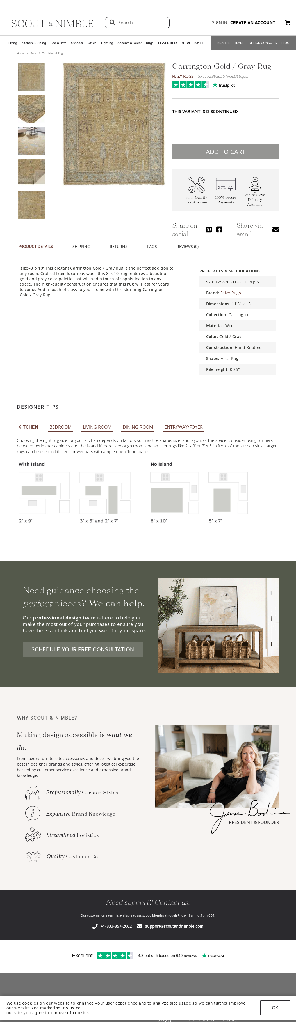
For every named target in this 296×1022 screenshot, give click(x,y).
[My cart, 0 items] (288, 23)
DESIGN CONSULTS (263, 43)
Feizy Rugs (182, 76)
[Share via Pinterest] (209, 226)
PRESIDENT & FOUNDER (254, 819)
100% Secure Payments (225, 196)
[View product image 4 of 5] (31, 173)
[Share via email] (275, 226)
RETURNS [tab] (118, 243)
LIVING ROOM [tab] (97, 424)
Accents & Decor (129, 43)
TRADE (239, 43)
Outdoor (77, 43)
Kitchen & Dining (34, 43)
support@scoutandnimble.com (174, 922)
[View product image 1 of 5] (31, 77)
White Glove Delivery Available (254, 196)
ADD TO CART (225, 148)
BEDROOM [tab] (60, 424)
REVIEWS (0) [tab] (188, 243)
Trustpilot (175, 83)
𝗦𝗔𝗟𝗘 (199, 43)
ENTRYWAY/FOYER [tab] (183, 424)
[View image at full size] (114, 124)
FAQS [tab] (152, 243)
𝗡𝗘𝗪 (185, 43)
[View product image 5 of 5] (31, 205)
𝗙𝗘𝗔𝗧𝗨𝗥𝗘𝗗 (167, 43)
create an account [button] (252, 22)
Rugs (149, 43)
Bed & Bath (59, 43)
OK (275, 1007)
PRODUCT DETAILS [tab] (35, 243)
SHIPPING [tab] (81, 243)
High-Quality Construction (196, 196)
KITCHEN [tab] (28, 423)
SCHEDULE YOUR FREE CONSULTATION (82, 646)
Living (12, 43)
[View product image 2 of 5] (31, 109)
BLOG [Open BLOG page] (285, 43)
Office (92, 43)
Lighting (107, 43)
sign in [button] (219, 22)
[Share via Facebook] (219, 226)
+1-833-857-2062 (116, 922)
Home (21, 53)
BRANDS (223, 43)
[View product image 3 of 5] (31, 141)
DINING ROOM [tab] (138, 424)
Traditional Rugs (52, 53)
